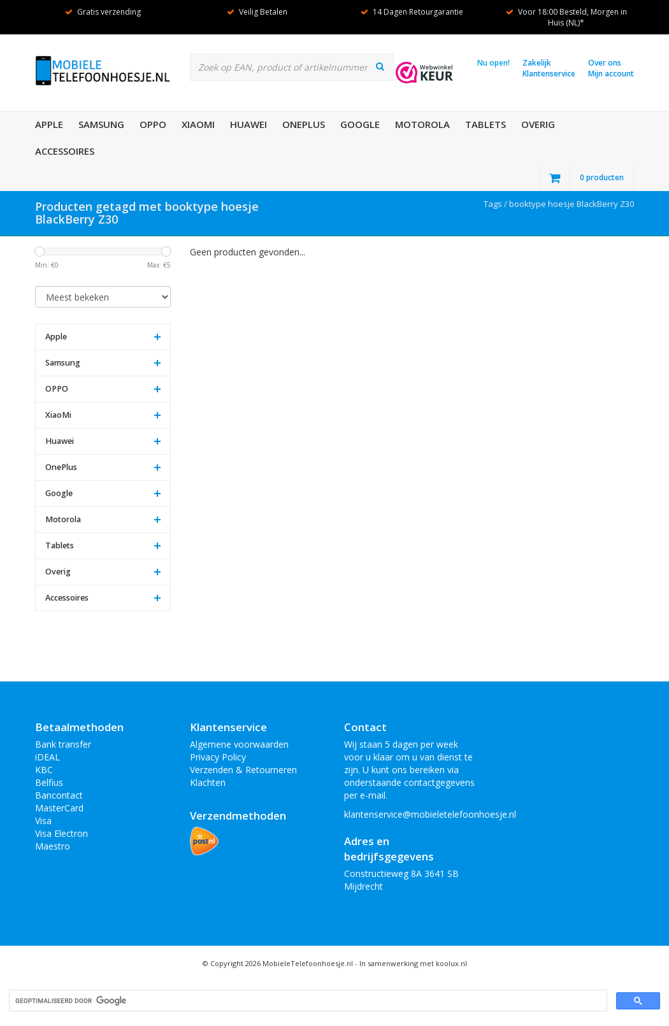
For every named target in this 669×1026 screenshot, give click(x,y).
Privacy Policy (218, 757)
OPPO (153, 124)
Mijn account (611, 73)
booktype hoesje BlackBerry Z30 (571, 204)
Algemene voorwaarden (239, 744)
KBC (44, 770)
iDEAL (47, 757)
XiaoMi (198, 124)
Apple (49, 124)
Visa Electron (61, 833)
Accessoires (64, 151)
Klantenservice (548, 73)
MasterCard (59, 808)
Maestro (52, 846)
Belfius (49, 782)
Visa (43, 821)
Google (360, 124)
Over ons (604, 62)
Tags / (496, 204)
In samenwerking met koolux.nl (413, 963)
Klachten (208, 782)
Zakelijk (536, 62)
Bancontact (59, 795)
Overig (538, 124)
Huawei (248, 124)
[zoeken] (306, 1001)
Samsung (101, 124)
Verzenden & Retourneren (243, 770)
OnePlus (303, 124)
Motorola (422, 124)
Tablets (485, 124)
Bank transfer (63, 744)
